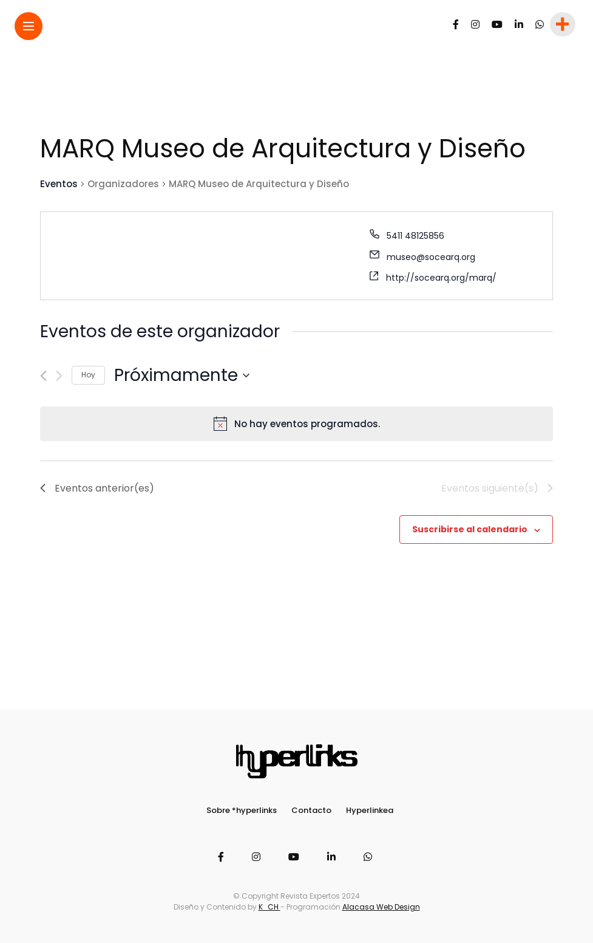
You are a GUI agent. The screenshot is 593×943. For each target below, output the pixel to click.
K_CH (269, 907)
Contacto (311, 810)
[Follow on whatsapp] (539, 25)
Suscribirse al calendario (469, 529)
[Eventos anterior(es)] (43, 376)
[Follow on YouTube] (497, 25)
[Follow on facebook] (456, 25)
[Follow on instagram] (475, 25)
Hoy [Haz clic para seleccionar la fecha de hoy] (88, 374)
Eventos (59, 183)
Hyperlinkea (369, 810)
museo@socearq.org (431, 257)
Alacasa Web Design (381, 907)
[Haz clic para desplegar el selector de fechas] (181, 375)
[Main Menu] (28, 26)
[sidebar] (561, 25)
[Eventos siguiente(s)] (59, 376)
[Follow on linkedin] (519, 25)
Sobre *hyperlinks (241, 810)
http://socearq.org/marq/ (441, 278)
